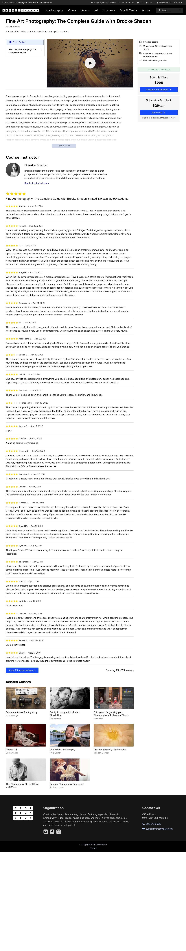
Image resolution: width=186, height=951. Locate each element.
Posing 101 (11, 749)
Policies (93, 848)
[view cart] (150, 2)
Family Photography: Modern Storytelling (65, 714)
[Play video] (90, 63)
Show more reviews (22, 670)
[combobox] (169, 10)
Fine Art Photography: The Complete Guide (22, 51)
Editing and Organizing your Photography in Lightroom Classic (111, 714)
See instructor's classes (36, 183)
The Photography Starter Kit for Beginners (22, 785)
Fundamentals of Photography (21, 712)
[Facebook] (52, 831)
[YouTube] (45, 831)
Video (72, 10)
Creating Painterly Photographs (110, 749)
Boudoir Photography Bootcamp (66, 784)
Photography (54, 10)
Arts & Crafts (128, 10)
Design (85, 10)
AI (96, 10)
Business (109, 10)
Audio (146, 10)
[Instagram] (58, 831)
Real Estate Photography (62, 749)
